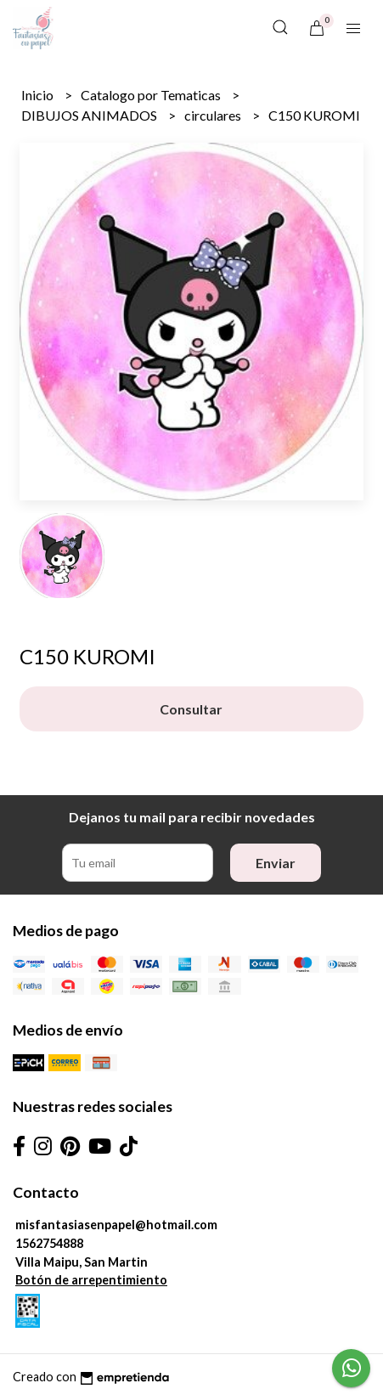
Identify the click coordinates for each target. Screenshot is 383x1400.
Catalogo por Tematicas (152, 95)
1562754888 (49, 1243)
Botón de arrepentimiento (91, 1280)
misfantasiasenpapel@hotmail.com (116, 1224)
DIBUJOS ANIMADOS (90, 115)
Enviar (276, 863)
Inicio (38, 95)
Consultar (191, 709)
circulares (214, 115)
